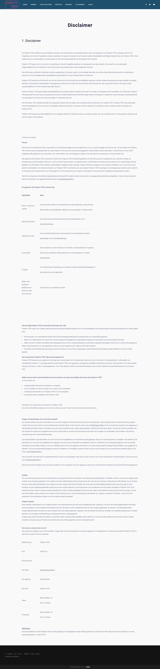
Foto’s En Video (46, 4)
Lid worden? (80, 4)
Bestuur (58, 4)
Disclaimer (15, 656)
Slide (88, 667)
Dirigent (68, 4)
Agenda (33, 4)
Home (25, 4)
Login (90, 4)
